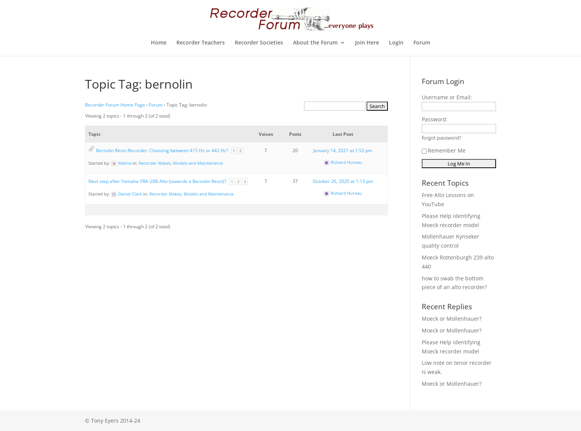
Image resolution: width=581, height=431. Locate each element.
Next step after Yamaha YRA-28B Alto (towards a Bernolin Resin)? (157, 181)
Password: (435, 119)
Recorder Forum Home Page (115, 105)
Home (158, 43)
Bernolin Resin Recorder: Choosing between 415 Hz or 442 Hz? (162, 150)
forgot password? (441, 138)
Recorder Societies (259, 43)
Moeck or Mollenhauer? (452, 318)
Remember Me (444, 150)
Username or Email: (447, 97)
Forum (421, 43)
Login (396, 43)
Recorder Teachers (200, 43)
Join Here (367, 43)
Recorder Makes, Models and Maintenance (181, 163)
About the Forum (315, 43)
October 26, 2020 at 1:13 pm (343, 181)
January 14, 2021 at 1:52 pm (342, 150)
